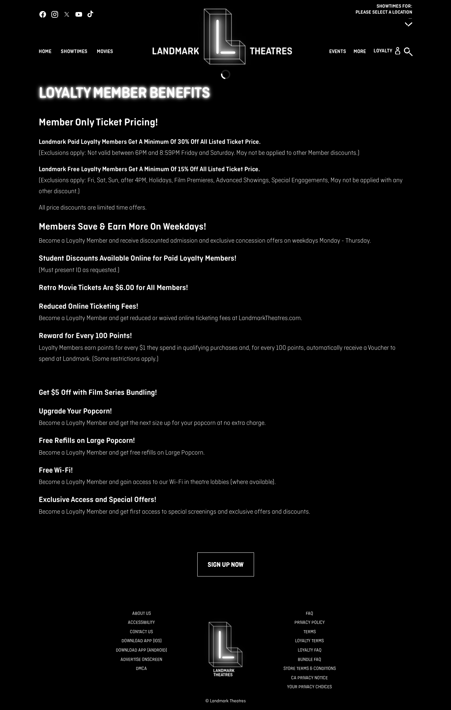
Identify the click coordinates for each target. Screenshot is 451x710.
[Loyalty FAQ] (309, 650)
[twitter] (67, 14)
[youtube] (79, 14)
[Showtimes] (74, 50)
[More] (361, 50)
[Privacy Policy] (309, 622)
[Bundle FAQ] (309, 659)
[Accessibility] (141, 622)
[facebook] (43, 14)
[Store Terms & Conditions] (309, 668)
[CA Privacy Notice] (309, 678)
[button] (387, 51)
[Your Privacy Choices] (309, 687)
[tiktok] (91, 14)
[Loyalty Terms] (309, 641)
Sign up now (226, 564)
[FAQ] (309, 613)
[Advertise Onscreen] (141, 659)
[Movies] (106, 50)
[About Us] (141, 613)
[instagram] (55, 14)
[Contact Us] (141, 632)
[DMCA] (141, 668)
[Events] (338, 50)
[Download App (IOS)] (142, 641)
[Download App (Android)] (141, 650)
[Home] (45, 50)
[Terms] (309, 632)
